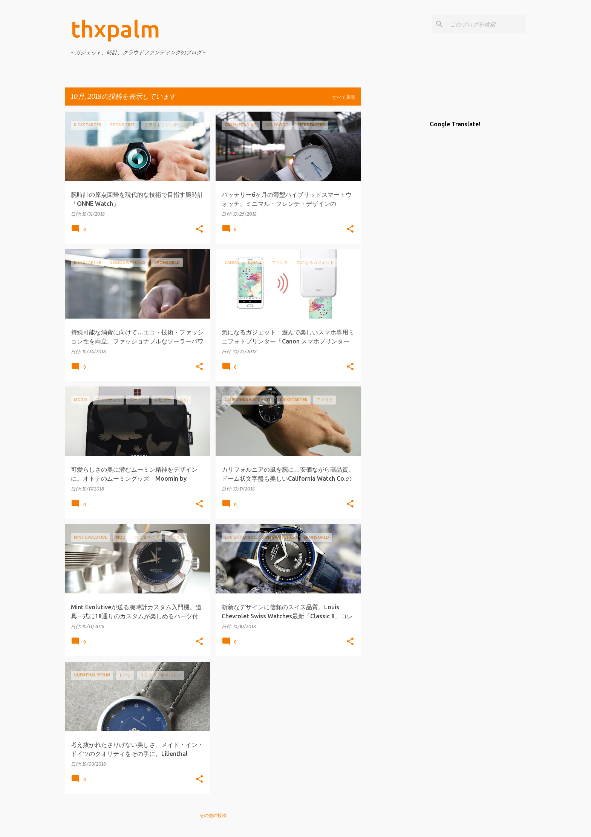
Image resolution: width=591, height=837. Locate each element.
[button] (199, 229)
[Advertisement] (391, 225)
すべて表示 (343, 97)
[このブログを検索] (486, 24)
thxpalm (115, 28)
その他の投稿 (213, 815)
